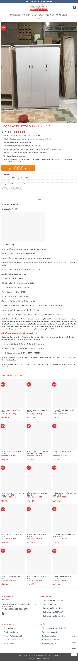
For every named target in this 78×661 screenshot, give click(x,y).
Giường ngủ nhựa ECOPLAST (53, 612)
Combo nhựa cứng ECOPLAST (53, 600)
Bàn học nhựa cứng (49, 636)
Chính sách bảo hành (24, 655)
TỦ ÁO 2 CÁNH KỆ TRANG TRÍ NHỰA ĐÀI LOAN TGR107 (64, 536)
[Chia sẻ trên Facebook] (6, 188)
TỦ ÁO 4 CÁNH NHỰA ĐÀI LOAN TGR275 (11, 577)
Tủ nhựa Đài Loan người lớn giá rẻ (38, 15)
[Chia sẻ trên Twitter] (10, 188)
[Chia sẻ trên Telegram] (20, 188)
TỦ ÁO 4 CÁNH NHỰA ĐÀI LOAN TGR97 (11, 536)
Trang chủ (15, 15)
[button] (2, 7)
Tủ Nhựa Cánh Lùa (10, 628)
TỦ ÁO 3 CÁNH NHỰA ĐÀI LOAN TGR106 (37, 536)
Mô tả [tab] (39, 200)
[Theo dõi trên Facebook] (3, 613)
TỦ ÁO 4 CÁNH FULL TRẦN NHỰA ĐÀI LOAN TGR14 (64, 494)
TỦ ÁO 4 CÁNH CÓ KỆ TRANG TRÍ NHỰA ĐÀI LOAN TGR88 (37, 452)
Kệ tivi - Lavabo (9, 644)
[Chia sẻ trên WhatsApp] (3, 188)
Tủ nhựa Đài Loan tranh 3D (13, 636)
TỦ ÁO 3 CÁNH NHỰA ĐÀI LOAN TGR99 (37, 577)
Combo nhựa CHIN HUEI (51, 604)
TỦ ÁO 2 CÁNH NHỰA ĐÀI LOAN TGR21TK (62, 452)
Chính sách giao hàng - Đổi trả (41, 655)
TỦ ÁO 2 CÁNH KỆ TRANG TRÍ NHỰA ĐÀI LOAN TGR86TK (12, 494)
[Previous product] (40, 18)
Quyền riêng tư (55, 655)
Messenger (74, 646)
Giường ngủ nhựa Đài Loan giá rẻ (54, 616)
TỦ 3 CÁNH (7, 181)
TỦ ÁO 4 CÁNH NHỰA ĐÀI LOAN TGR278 (37, 494)
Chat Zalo (74, 640)
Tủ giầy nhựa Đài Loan (11, 632)
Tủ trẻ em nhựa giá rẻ (49, 632)
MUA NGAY (5, 418)
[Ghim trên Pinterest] (13, 188)
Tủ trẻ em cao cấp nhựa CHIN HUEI (54, 628)
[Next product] (37, 18)
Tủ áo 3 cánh (62, 15)
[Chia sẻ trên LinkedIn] (17, 188)
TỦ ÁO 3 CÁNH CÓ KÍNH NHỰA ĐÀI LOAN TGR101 (63, 411)
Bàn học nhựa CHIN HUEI (51, 640)
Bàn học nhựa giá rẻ (49, 644)
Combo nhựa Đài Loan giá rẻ (52, 608)
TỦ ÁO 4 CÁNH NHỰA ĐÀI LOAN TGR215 (37, 411)
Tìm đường (74, 634)
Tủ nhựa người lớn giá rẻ (12, 640)
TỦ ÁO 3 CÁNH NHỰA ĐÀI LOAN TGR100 (62, 577)
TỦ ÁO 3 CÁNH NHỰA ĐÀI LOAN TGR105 (11, 452)
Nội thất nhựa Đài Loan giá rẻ (17, 184)
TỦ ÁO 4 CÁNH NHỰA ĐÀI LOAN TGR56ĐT (11, 411)
